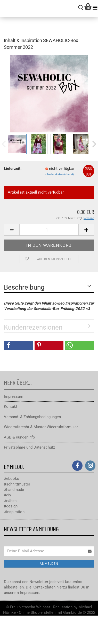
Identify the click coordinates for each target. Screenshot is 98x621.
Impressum (13, 396)
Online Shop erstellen (37, 612)
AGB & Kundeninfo (19, 437)
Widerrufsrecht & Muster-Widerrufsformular (41, 427)
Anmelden (49, 564)
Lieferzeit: (12, 168)
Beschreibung (24, 287)
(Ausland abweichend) (59, 174)
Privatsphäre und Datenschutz (29, 447)
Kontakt (10, 406)
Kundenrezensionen (33, 327)
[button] (18, 345)
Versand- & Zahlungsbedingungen (32, 417)
